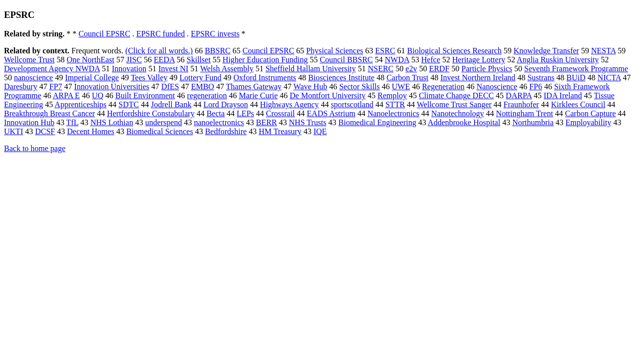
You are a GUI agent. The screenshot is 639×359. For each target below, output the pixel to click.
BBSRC (218, 50)
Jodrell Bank (171, 104)
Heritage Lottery (478, 59)
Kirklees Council (578, 104)
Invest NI (173, 68)
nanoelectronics (219, 122)
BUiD (576, 77)
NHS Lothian (111, 122)
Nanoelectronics (393, 113)
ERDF (439, 68)
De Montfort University (327, 95)
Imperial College (92, 77)
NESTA (603, 50)
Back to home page (34, 148)
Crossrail (280, 113)
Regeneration (443, 86)
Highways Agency (289, 104)
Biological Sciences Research (454, 50)
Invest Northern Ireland (477, 77)
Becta (216, 113)
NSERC (381, 68)
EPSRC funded (160, 33)
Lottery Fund (201, 77)
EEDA (164, 59)
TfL (72, 122)
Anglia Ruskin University (558, 59)
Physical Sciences (334, 50)
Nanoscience (496, 86)
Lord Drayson (226, 104)
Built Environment (145, 95)
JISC (134, 59)
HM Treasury (280, 131)
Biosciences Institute (341, 77)
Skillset (199, 59)
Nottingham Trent (524, 113)
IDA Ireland (563, 95)
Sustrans (540, 77)
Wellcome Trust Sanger (454, 104)
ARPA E (66, 95)
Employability (589, 122)
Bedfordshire (226, 131)
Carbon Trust (407, 77)
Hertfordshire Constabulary (151, 113)
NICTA (609, 77)
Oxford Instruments (265, 77)
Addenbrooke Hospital (464, 122)
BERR (266, 122)
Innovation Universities (111, 86)
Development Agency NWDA (52, 68)
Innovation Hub (29, 122)
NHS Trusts (307, 122)
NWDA (397, 59)
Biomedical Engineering (377, 122)
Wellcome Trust (29, 59)
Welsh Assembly (227, 68)
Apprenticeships (80, 104)
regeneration (207, 95)
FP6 (535, 86)
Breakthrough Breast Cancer (49, 113)
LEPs (245, 113)
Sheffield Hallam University (311, 68)
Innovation (129, 68)
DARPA (519, 95)
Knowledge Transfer (546, 50)
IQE (320, 131)
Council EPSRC (104, 33)
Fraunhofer (521, 104)
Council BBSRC (346, 59)
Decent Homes (90, 131)
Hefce (430, 59)
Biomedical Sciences (159, 131)
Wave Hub (310, 86)
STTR (395, 104)
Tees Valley (149, 77)
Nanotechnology (457, 113)
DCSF (45, 131)
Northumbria (533, 122)
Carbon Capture (590, 113)
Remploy (392, 95)
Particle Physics (486, 68)
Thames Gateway (254, 86)
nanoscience (33, 77)
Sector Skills (359, 86)
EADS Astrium (331, 113)
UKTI (13, 131)
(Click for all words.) (159, 50)
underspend (163, 122)
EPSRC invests (215, 33)
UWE (401, 86)
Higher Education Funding (265, 59)
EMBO (202, 86)
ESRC (385, 50)
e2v (411, 68)
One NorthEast (90, 59)
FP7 (55, 86)
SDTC (128, 104)
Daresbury (20, 86)
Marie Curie (258, 95)
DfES (170, 86)
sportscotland (352, 104)
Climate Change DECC (456, 95)
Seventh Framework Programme (576, 68)
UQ (97, 95)
